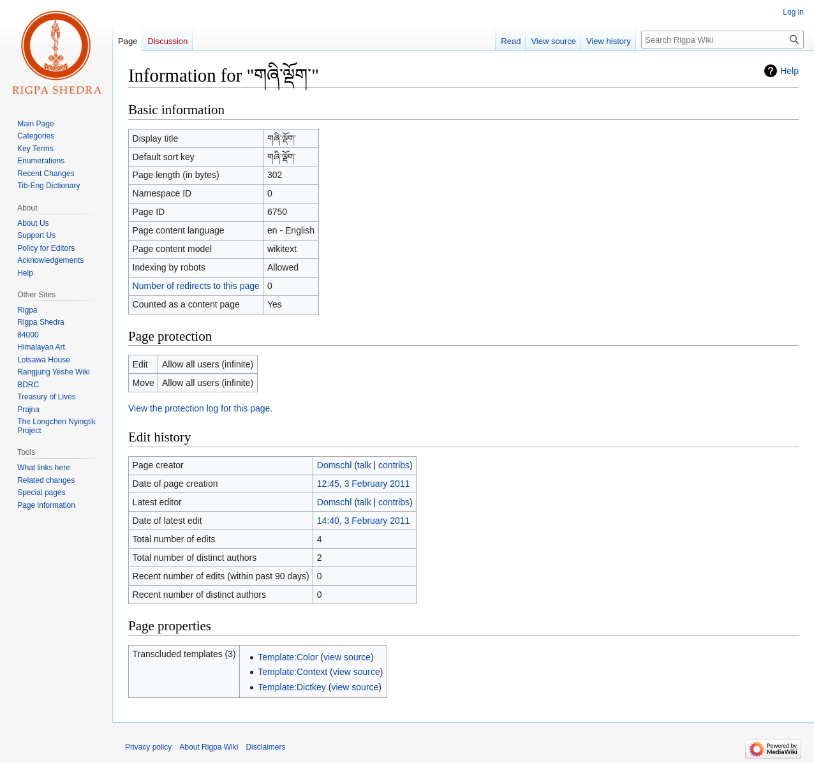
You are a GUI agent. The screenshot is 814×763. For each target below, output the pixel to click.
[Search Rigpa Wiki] (722, 39)
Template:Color (288, 657)
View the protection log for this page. (200, 408)
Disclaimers (265, 747)
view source (347, 657)
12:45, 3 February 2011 (363, 483)
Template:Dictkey (292, 687)
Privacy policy (148, 747)
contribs (394, 465)
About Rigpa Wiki (208, 747)
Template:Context (292, 672)
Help (789, 71)
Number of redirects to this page (196, 286)
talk (364, 465)
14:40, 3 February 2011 (363, 520)
